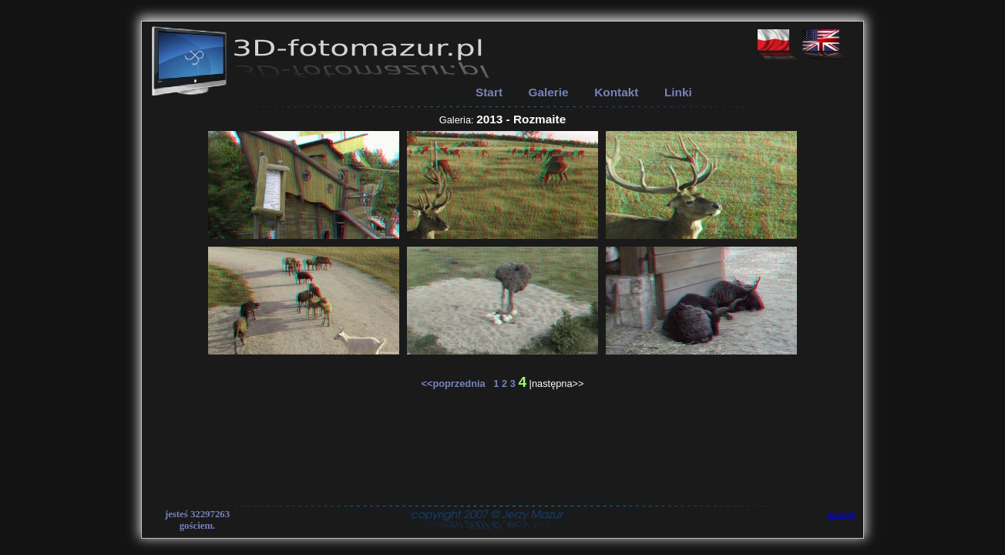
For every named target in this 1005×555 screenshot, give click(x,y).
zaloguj (842, 514)
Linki (678, 92)
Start (489, 92)
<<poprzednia (457, 383)
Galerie (549, 92)
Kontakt (616, 92)
